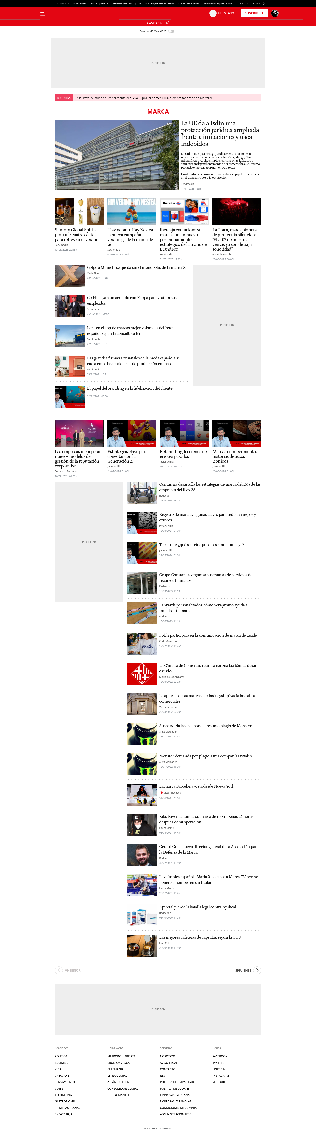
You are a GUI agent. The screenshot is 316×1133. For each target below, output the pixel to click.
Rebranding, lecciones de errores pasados (183, 454)
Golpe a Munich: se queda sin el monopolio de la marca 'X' (136, 267)
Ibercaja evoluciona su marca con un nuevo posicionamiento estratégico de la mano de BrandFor (183, 239)
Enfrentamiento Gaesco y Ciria (126, 3)
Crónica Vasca (118, 1063)
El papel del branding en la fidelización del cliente (129, 388)
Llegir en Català (158, 22)
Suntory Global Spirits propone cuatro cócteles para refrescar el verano (77, 234)
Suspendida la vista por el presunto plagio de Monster (205, 726)
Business (61, 1063)
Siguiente (248, 970)
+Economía (63, 1095)
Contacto (167, 1069)
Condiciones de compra (178, 1108)
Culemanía (115, 1069)
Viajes (59, 1088)
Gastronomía (65, 1101)
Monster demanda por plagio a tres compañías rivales (205, 756)
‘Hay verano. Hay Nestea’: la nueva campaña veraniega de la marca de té (130, 237)
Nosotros (168, 1056)
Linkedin (219, 1069)
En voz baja (63, 1114)
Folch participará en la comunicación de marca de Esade (208, 635)
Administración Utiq (176, 1114)
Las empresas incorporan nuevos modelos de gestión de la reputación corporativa (78, 458)
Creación (62, 1075)
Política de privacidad (177, 1082)
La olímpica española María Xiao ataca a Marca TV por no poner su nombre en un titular (208, 880)
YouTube (219, 1082)
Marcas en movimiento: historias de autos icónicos (234, 456)
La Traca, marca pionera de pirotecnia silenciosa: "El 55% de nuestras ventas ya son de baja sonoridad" (234, 239)
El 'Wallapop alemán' (188, 3)
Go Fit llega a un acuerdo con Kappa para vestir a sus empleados (131, 300)
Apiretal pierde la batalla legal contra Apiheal (197, 907)
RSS (162, 1075)
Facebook (220, 1056)
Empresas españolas (175, 1101)
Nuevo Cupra (79, 3)
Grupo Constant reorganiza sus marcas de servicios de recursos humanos (205, 578)
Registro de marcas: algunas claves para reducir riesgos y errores (207, 517)
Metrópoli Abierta (121, 1056)
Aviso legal (168, 1063)
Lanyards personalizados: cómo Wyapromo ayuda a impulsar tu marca (203, 608)
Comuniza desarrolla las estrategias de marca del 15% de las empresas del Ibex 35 (209, 487)
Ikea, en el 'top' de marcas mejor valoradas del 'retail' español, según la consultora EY (131, 331)
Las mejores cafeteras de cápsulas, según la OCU (200, 937)
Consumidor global (122, 1088)
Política (61, 1056)
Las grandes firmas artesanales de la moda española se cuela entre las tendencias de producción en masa (133, 361)
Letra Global (117, 1075)
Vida (58, 1069)
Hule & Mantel (118, 1095)
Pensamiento (65, 1082)
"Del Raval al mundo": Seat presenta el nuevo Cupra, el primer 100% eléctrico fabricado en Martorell (145, 98)
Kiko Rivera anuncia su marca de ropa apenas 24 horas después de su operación (206, 819)
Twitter (218, 1063)
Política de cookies (175, 1088)
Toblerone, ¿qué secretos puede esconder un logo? (201, 544)
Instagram (221, 1075)
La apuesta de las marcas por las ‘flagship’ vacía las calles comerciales (207, 698)
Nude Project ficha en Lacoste (159, 3)
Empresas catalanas (175, 1095)
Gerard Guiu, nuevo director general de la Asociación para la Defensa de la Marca (208, 849)
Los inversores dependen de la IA (219, 3)
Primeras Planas (67, 1108)
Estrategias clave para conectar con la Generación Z (127, 456)
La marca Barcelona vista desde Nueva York (196, 786)
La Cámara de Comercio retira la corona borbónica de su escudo (207, 668)
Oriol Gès (243, 3)
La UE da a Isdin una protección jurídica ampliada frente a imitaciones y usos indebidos (220, 133)
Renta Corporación (99, 3)
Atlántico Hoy (118, 1082)
